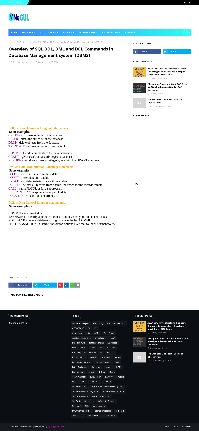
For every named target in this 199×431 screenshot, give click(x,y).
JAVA (117, 362)
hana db (93, 357)
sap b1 (82, 381)
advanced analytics (80, 323)
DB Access (112, 342)
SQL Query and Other (81, 411)
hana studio (106, 357)
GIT (101, 352)
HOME (18, 42)
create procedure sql (81, 338)
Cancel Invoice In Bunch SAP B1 (86, 333)
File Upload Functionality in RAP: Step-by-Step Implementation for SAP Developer (167, 87)
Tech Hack (119, 411)
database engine (96, 342)
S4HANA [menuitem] (129, 32)
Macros (109, 367)
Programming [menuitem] (110, 32)
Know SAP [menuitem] (27, 32)
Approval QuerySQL (116, 323)
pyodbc (91, 372)
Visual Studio (109, 415)
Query (112, 372)
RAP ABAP (109, 376)
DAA (113, 338)
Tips (74, 415)
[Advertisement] (68, 90)
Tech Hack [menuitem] (68, 32)
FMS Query (110, 347)
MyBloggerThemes (56, 426)
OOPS (118, 367)
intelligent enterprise (81, 362)
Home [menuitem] (14, 32)
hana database (79, 357)
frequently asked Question (84, 352)
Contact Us (186, 426)
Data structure (78, 342)
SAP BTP (107, 381)
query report (95, 376)
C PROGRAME (78, 328)
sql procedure (99, 406)
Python (102, 372)
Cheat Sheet (109, 333)
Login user (97, 367)
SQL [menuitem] (42, 32)
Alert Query (98, 323)
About (20, 2)
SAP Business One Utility (83, 401)
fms (100, 347)
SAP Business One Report (113, 391)
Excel (92, 347)
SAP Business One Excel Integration (107, 386)
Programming (78, 372)
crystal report (101, 338)
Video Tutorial (93, 415)
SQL (87, 406)
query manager (79, 376)
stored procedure (103, 411)
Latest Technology (80, 367)
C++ (96, 328)
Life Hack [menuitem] (53, 32)
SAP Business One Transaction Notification (91, 396)
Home (11, 2)
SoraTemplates (25, 426)
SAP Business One (80, 386)
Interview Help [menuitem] (87, 32)
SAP (74, 381)
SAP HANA (76, 406)
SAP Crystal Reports (106, 401)
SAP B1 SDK (95, 381)
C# (89, 328)
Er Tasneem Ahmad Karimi (22, 62)
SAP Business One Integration (85, 391)
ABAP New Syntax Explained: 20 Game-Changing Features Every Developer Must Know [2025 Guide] (167, 71)
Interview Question (103, 362)
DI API (84, 347)
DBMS (17, 277)
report (121, 376)
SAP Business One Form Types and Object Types (165, 101)
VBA (82, 415)
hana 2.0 (110, 352)
